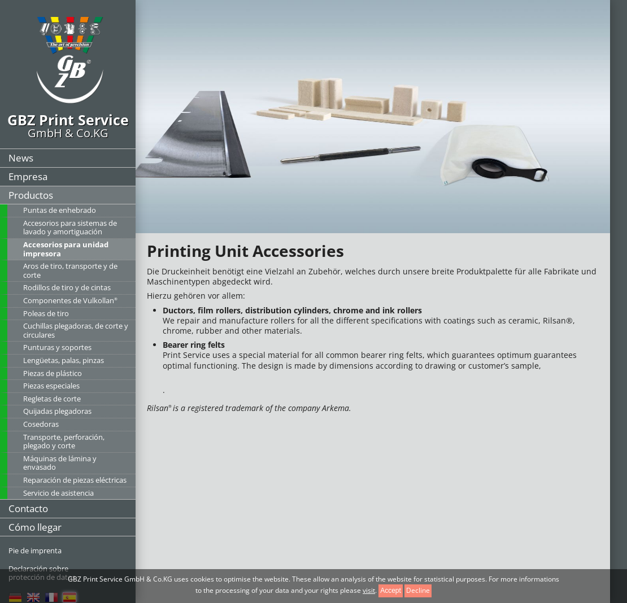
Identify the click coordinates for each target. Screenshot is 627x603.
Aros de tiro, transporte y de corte (70, 270)
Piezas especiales (51, 386)
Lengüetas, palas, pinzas (63, 360)
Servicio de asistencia (58, 493)
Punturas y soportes (57, 347)
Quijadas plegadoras (57, 411)
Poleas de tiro (46, 313)
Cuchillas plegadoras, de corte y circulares (75, 330)
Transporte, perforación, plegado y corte (63, 441)
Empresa (27, 176)
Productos (30, 195)
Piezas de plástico (52, 373)
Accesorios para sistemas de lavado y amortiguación (70, 227)
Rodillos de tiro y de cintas (67, 287)
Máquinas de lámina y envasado (60, 463)
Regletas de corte (52, 399)
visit (369, 590)
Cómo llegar (35, 527)
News (20, 157)
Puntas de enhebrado (59, 210)
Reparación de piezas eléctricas (75, 480)
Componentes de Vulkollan (70, 300)
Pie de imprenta (35, 550)
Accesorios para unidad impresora (65, 249)
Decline (418, 590)
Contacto (28, 508)
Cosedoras (41, 424)
